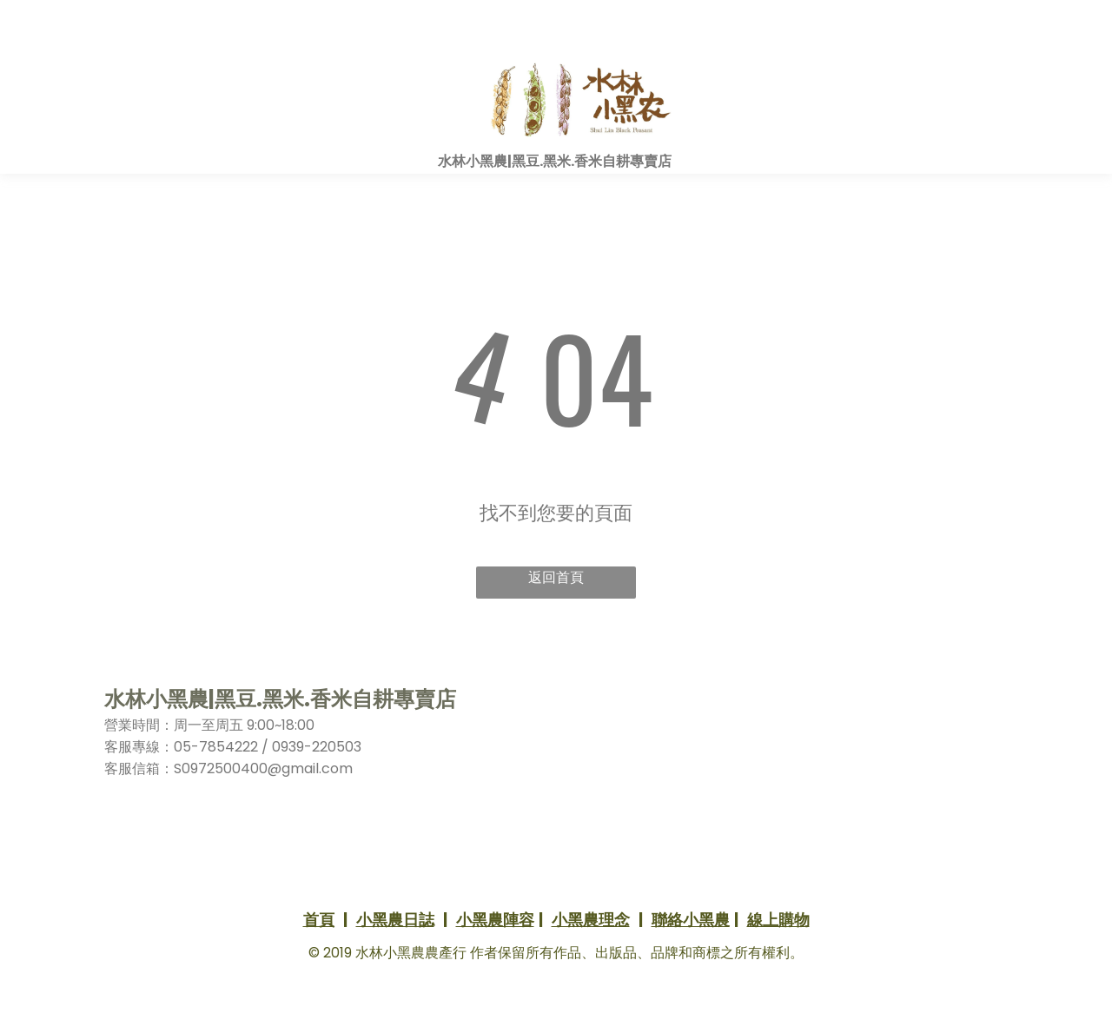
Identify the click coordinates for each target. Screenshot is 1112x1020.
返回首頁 (556, 577)
